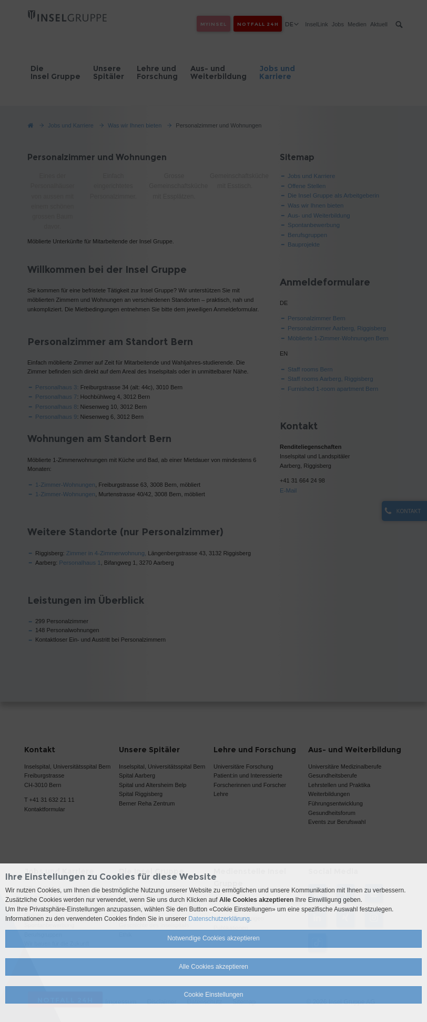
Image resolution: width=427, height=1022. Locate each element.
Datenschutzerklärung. (219, 918)
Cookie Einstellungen (213, 994)
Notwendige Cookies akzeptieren (213, 938)
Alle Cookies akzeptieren (213, 966)
